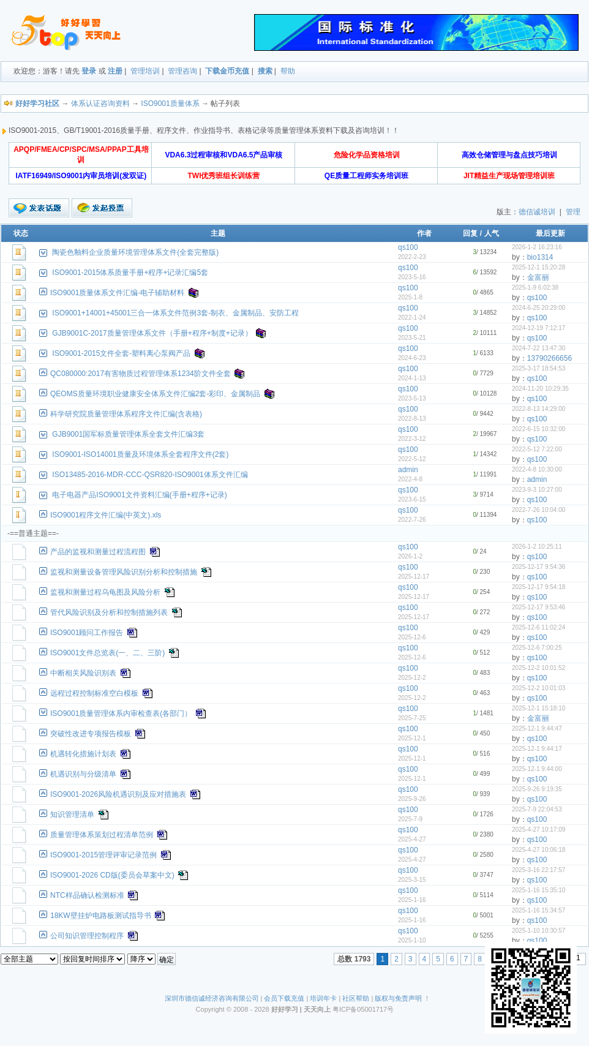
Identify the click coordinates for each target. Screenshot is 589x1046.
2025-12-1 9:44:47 (537, 728)
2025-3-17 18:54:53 (538, 368)
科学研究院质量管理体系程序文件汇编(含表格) (126, 414)
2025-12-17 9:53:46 (538, 607)
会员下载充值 (284, 998)
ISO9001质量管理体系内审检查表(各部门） (121, 713)
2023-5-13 (412, 398)
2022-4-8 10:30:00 (537, 469)
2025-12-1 (412, 738)
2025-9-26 (412, 799)
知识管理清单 (72, 814)
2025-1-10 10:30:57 (538, 930)
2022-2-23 (412, 257)
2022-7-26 (412, 519)
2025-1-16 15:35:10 (538, 890)
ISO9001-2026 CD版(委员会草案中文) (112, 875)
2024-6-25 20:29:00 (538, 307)
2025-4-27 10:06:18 (538, 849)
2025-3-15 (412, 879)
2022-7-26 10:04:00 (538, 509)
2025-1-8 (410, 297)
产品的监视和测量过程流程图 (98, 551)
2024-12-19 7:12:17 (538, 328)
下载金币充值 (227, 71)
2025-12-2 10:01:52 (538, 667)
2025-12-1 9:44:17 (537, 748)
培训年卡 (323, 998)
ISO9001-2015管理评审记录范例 (103, 855)
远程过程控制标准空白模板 (94, 693)
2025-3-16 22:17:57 (538, 870)
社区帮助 (355, 998)
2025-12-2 (412, 677)
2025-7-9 (410, 819)
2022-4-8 (410, 479)
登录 (88, 71)
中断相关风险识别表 (83, 673)
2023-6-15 (412, 499)
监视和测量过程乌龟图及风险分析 (105, 592)
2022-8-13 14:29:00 (538, 408)
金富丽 (538, 277)
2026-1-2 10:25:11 (537, 546)
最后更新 (550, 233)
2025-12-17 (413, 576)
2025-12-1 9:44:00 (537, 769)
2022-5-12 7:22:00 (537, 449)
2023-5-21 (412, 337)
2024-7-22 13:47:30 (538, 348)
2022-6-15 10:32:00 (538, 429)
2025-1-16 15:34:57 (538, 910)
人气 (491, 233)
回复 (470, 233)
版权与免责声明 (398, 998)
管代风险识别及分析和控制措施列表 (109, 612)
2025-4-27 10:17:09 (538, 829)
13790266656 (549, 358)
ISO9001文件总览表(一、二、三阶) (107, 653)
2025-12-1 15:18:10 (538, 708)
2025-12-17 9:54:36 (538, 566)
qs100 (408, 247)
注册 (115, 71)
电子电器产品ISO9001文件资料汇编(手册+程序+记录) (139, 495)
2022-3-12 (412, 438)
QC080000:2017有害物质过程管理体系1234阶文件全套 (140, 373)
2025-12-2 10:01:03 (538, 688)
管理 (573, 212)
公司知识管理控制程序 (87, 935)
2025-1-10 (412, 940)
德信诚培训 (537, 212)
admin (408, 469)
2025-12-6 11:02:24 (538, 627)
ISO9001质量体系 (170, 103)
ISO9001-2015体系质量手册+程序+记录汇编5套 (130, 272)
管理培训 (145, 71)
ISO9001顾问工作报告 (86, 632)
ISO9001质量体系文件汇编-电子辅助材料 (117, 292)
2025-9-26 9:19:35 (537, 789)
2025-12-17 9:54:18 (538, 587)
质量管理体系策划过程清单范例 (101, 834)
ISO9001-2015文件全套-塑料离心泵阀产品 (121, 353)
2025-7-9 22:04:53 (537, 809)
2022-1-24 (412, 317)
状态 (20, 233)
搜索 (265, 71)
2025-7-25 (412, 718)
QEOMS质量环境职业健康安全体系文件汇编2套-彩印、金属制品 (155, 393)
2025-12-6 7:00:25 (537, 647)
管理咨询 (182, 71)
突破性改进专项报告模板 (90, 733)
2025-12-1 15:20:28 (538, 267)
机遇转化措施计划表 (83, 754)
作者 (424, 233)
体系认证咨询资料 (100, 103)
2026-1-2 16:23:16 (537, 247)
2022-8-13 (412, 418)
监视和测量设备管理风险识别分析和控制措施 (123, 572)
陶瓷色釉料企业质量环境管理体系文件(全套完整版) (135, 252)
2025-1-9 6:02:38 (535, 287)
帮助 (287, 71)
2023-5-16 (412, 277)
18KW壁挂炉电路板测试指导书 (100, 915)
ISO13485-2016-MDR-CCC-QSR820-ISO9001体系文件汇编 (149, 474)
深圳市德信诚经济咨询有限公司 (212, 998)
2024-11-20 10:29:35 (540, 388)
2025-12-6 (412, 637)
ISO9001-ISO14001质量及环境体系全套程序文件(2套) (140, 454)
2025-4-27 (412, 839)
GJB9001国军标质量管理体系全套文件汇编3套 (128, 434)
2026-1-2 (410, 556)
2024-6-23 (412, 358)
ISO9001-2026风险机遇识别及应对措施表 (118, 794)
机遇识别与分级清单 (83, 774)
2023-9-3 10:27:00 (537, 489)
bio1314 (540, 257)
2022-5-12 (412, 459)
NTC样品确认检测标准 (87, 895)
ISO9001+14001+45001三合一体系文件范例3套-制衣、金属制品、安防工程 (175, 313)
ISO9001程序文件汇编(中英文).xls (105, 515)
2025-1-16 (412, 900)
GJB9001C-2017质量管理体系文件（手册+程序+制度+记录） (152, 333)
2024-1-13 (412, 378)
